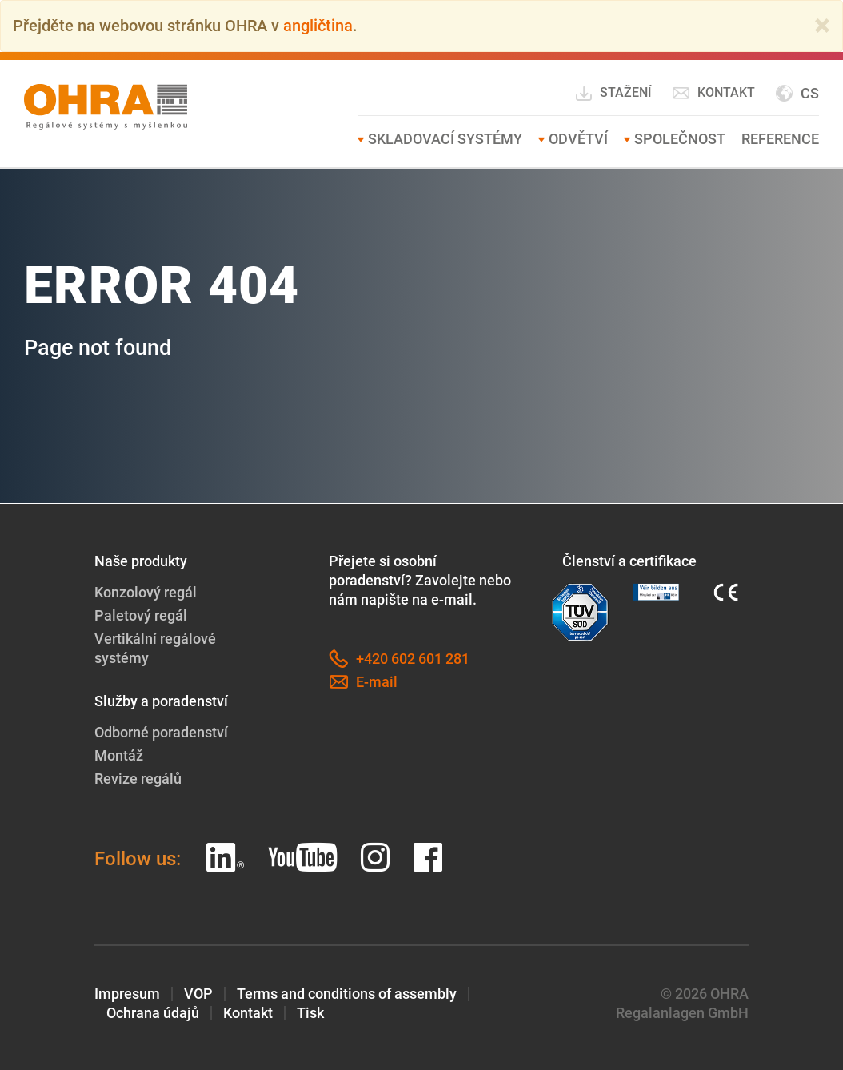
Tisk (310, 1012)
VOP (198, 992)
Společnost (679, 138)
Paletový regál (140, 614)
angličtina (318, 25)
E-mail (363, 681)
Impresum (127, 992)
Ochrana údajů (152, 1012)
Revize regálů (138, 777)
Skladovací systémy (445, 138)
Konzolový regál (145, 591)
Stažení (613, 92)
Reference (780, 138)
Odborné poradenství (161, 731)
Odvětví (578, 138)
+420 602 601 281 (399, 658)
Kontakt (713, 92)
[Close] (822, 25)
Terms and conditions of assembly (347, 992)
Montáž (118, 754)
